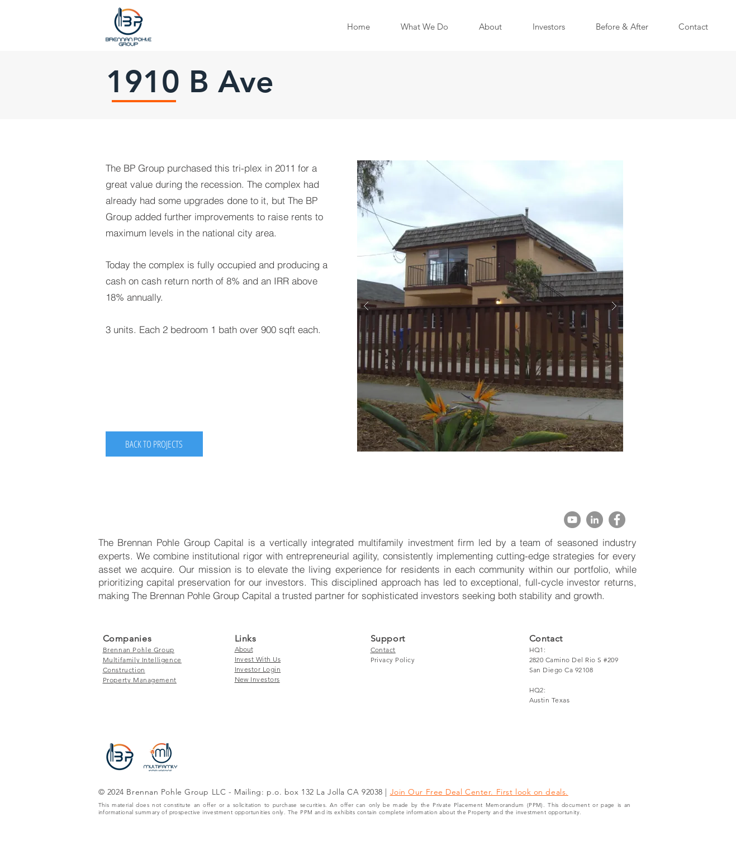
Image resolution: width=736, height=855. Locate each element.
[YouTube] (572, 519)
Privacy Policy (393, 660)
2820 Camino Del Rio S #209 (573, 660)
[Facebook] (617, 519)
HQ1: (537, 649)
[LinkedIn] (594, 519)
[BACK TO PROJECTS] (154, 444)
